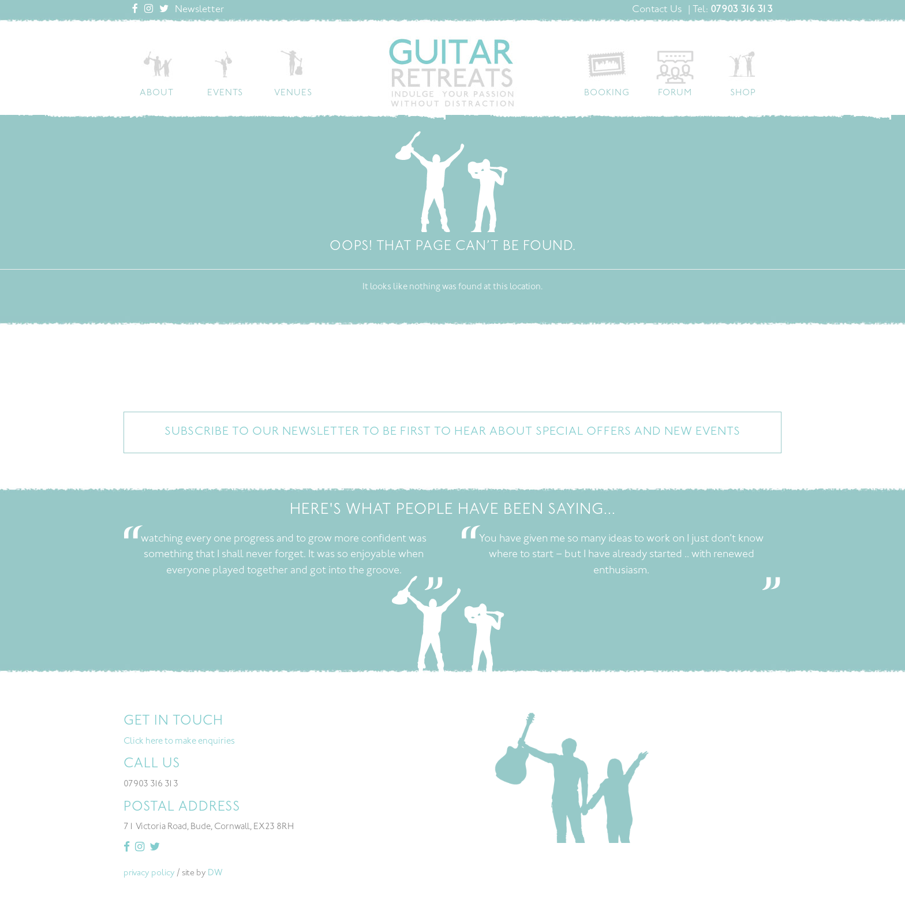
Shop (743, 93)
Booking (607, 93)
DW (215, 873)
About (157, 93)
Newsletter (199, 9)
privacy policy (149, 873)
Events (225, 93)
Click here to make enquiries (179, 741)
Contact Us (657, 9)
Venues (293, 93)
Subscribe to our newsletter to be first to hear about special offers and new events (452, 432)
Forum (675, 93)
